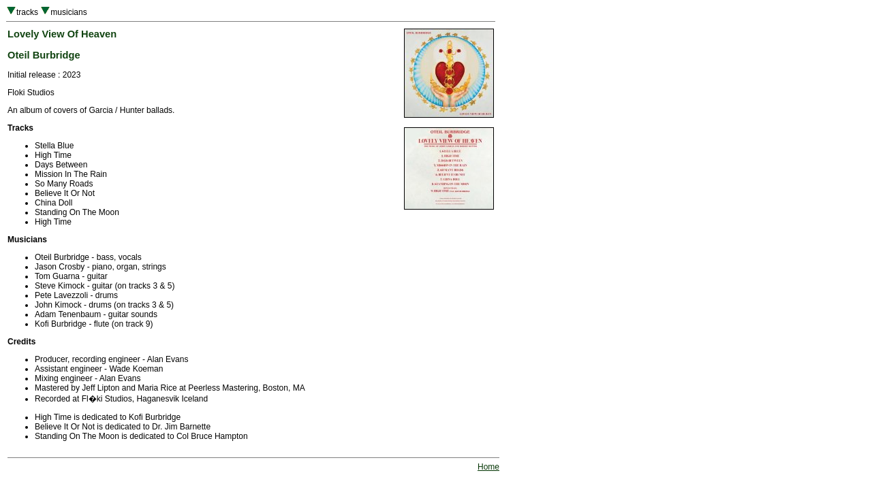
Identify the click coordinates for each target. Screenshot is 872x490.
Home (488, 467)
